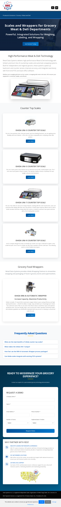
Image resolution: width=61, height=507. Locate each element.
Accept (41, 502)
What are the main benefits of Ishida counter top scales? (24, 342)
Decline (48, 502)
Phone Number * (35, 411)
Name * (8, 404)
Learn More (30, 141)
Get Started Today (30, 44)
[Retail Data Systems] (7, 5)
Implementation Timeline (37, 419)
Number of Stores (11, 419)
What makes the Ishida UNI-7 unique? (17, 347)
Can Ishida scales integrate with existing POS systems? (23, 356)
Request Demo (30, 431)
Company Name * (11, 396)
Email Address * (10, 411)
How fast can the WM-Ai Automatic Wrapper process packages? (26, 351)
